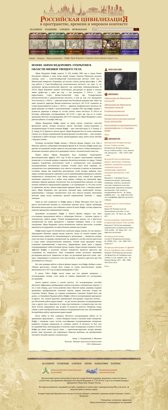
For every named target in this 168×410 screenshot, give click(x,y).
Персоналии (115, 69)
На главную (84, 14)
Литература (114, 139)
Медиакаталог (79, 29)
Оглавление (51, 29)
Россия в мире (130, 51)
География (93, 51)
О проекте (65, 29)
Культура (111, 51)
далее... (107, 134)
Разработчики (101, 363)
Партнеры (115, 363)
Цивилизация (38, 51)
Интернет (113, 94)
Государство (56, 51)
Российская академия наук (115, 111)
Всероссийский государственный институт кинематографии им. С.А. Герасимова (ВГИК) (121, 128)
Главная (32, 58)
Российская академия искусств (116, 115)
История (74, 51)
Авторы (88, 363)
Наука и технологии (54, 58)
